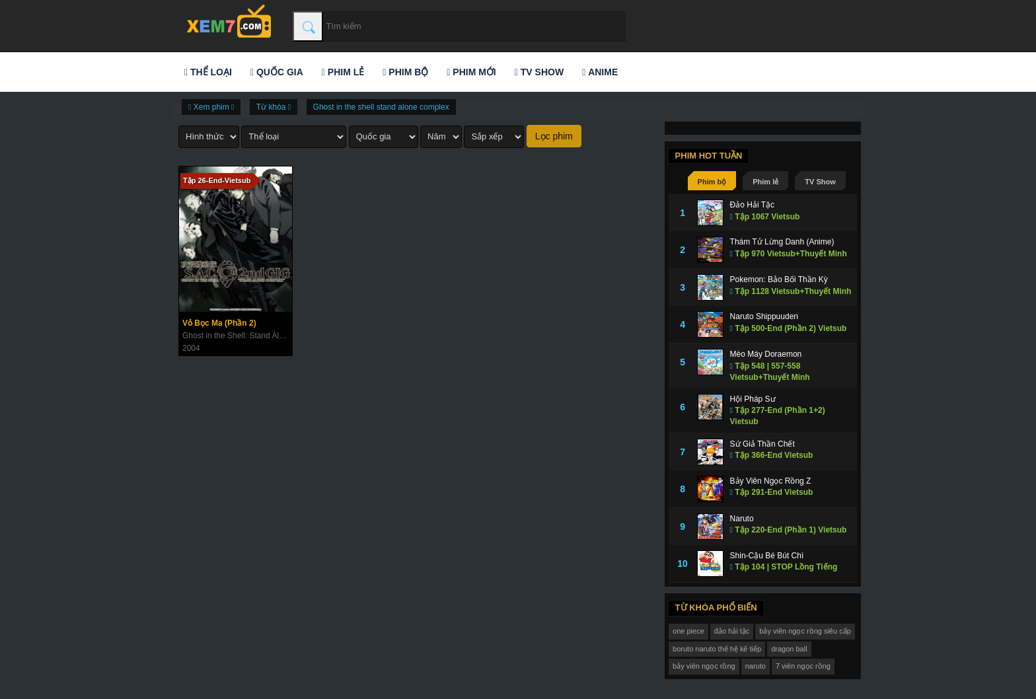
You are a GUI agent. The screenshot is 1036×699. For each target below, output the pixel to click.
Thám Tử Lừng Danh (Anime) (782, 241)
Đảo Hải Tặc (752, 204)
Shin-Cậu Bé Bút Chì (767, 555)
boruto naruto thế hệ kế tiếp (717, 649)
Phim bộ (405, 72)
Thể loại (208, 72)
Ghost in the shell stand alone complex (381, 107)
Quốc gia (276, 72)
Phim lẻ (343, 72)
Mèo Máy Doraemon (766, 354)
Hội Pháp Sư (753, 399)
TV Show (539, 72)
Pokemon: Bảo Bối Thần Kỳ (779, 279)
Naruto (742, 518)
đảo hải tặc (731, 631)
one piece (688, 631)
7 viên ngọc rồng (803, 666)
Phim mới (471, 72)
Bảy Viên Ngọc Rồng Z (770, 481)
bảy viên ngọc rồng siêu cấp (805, 631)
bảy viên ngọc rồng (704, 666)
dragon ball (789, 649)
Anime (600, 72)
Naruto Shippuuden (764, 316)
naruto (755, 666)
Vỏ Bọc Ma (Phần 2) (219, 323)
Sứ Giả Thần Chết (762, 444)
